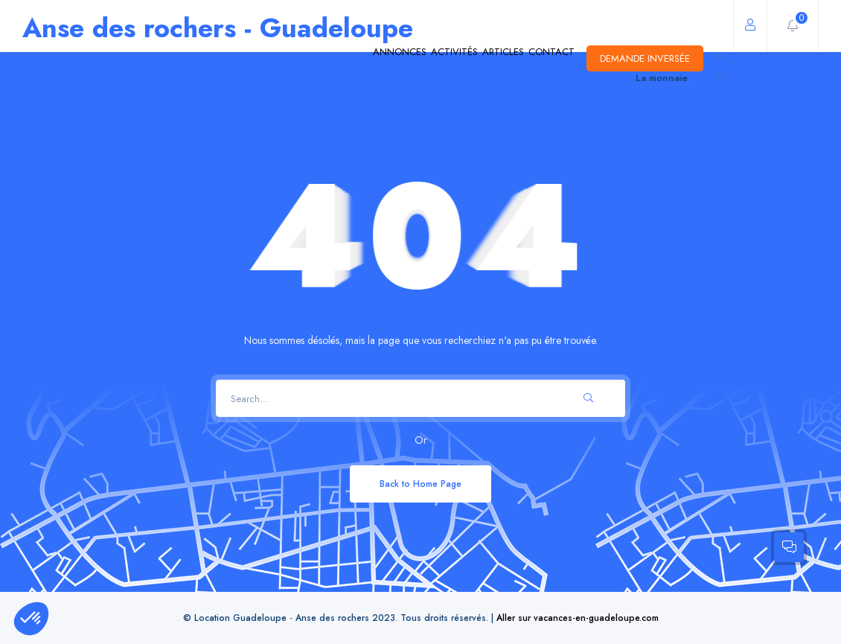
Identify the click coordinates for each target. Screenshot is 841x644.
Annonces (279, 58)
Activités (361, 58)
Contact (513, 58)
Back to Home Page (420, 483)
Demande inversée (632, 58)
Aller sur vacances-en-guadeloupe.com (577, 617)
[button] (31, 619)
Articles (438, 58)
